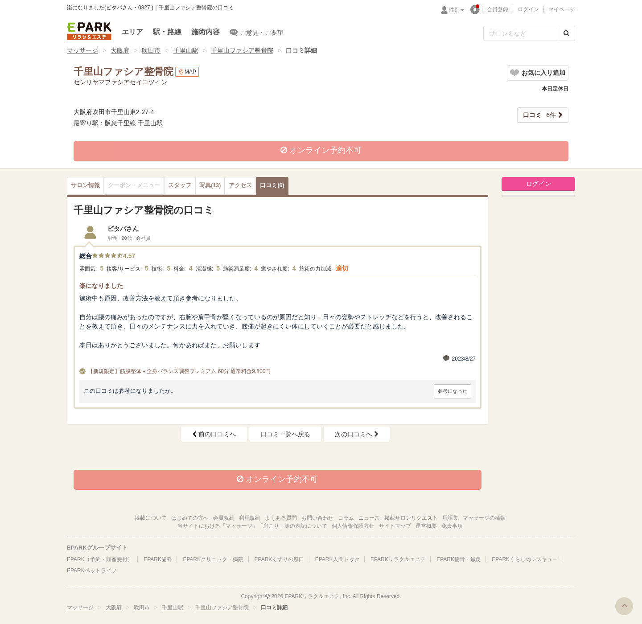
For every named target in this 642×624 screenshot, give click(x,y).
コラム (346, 518)
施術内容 (205, 32)
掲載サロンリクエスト (411, 518)
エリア (132, 32)
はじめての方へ (190, 518)
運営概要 (426, 526)
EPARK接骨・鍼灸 (458, 559)
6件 (539, 115)
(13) (210, 185)
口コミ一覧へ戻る (285, 434)
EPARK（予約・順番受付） (100, 559)
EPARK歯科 (158, 559)
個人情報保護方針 (353, 526)
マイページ (561, 9)
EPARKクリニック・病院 (213, 559)
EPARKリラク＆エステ (89, 31)
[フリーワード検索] (520, 33)
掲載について (151, 518)
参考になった (452, 391)
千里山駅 (185, 50)
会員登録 (497, 9)
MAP (187, 72)
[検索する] (566, 33)
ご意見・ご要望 (257, 32)
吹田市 (151, 50)
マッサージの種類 (484, 518)
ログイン (528, 9)
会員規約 (224, 518)
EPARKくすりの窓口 (280, 559)
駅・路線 (167, 32)
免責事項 (452, 526)
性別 (456, 10)
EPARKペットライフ (92, 570)
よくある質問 (281, 518)
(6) (272, 185)
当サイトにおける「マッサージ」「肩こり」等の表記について (252, 526)
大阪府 (120, 50)
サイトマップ (395, 526)
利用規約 (249, 518)
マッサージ (82, 50)
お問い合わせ (317, 518)
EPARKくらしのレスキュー (525, 559)
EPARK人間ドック (337, 559)
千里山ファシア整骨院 (242, 50)
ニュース (369, 518)
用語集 (450, 518)
